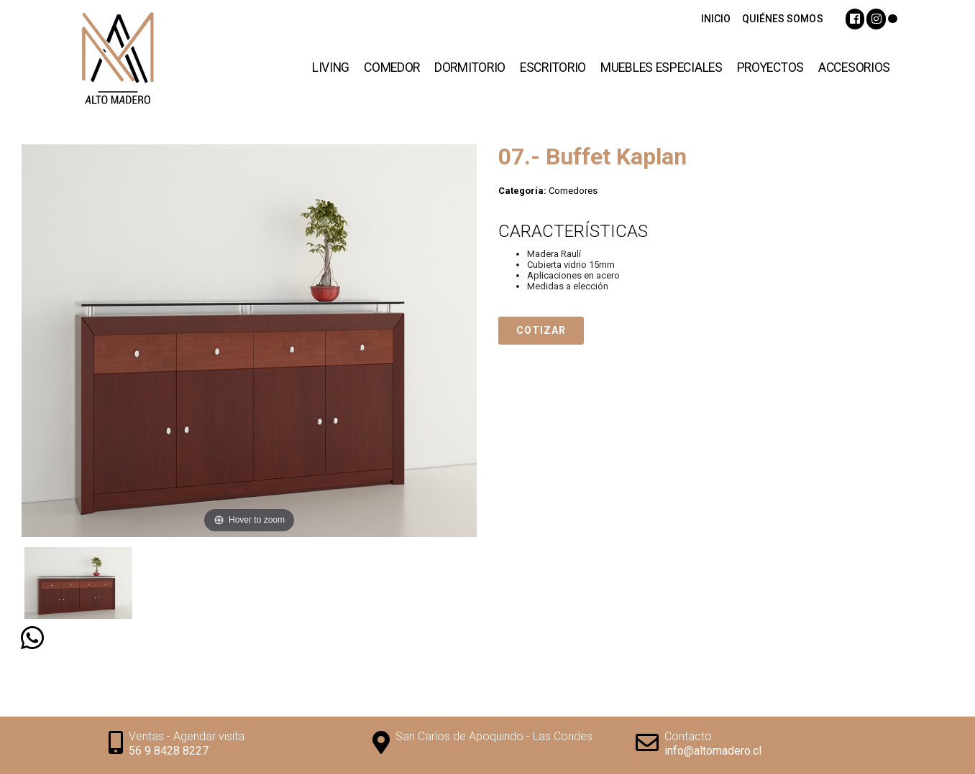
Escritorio (553, 67)
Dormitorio (469, 67)
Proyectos (770, 67)
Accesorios (854, 67)
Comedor (392, 67)
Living (330, 67)
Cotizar (541, 330)
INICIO (716, 18)
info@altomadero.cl (712, 750)
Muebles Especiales (661, 67)
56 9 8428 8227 (169, 750)
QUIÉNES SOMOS (782, 18)
